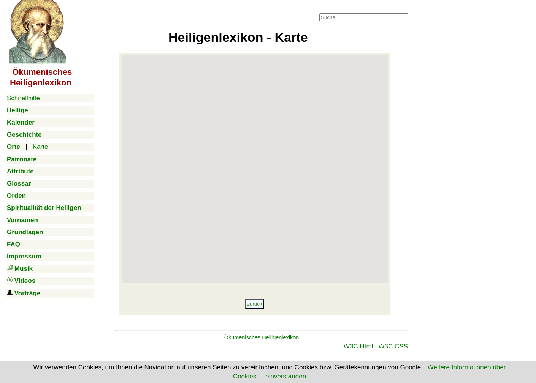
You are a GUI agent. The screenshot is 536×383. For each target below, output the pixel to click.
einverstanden (285, 376)
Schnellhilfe (23, 98)
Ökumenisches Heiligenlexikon (261, 337)
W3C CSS (393, 346)
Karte (40, 146)
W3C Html (358, 346)
